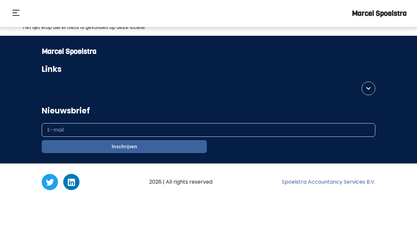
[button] (15, 13)
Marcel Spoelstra (379, 13)
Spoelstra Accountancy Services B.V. (328, 182)
